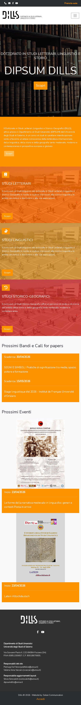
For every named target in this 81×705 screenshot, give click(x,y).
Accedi (40, 699)
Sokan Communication (53, 695)
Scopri (40, 85)
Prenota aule (70, 3)
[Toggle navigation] (75, 15)
